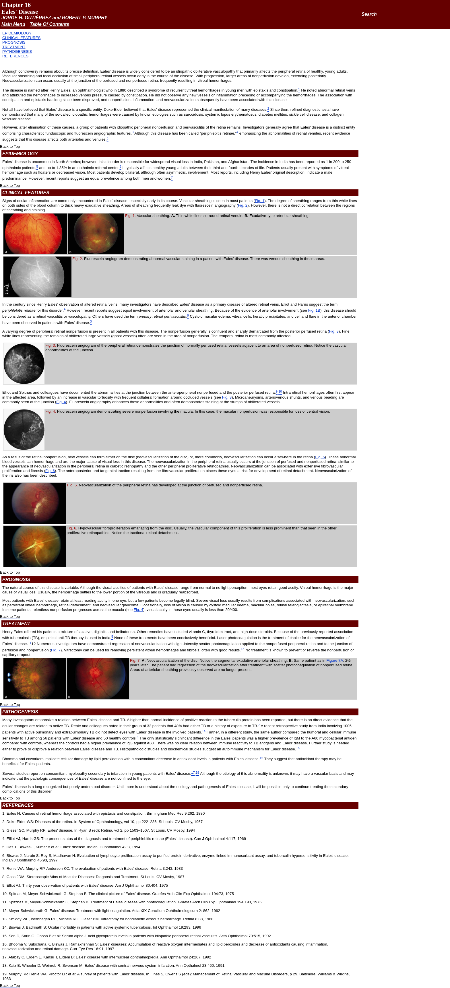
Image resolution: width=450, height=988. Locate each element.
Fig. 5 (320, 457)
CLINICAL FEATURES (21, 38)
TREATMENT (13, 47)
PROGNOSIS (14, 42)
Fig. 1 (259, 201)
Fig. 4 (61, 402)
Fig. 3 (333, 331)
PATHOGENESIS (17, 51)
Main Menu (13, 24)
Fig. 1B (314, 310)
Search (369, 14)
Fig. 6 (50, 471)
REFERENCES (15, 56)
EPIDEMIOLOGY (17, 33)
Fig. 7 (56, 650)
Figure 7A (335, 660)
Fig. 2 (242, 205)
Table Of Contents (49, 24)
